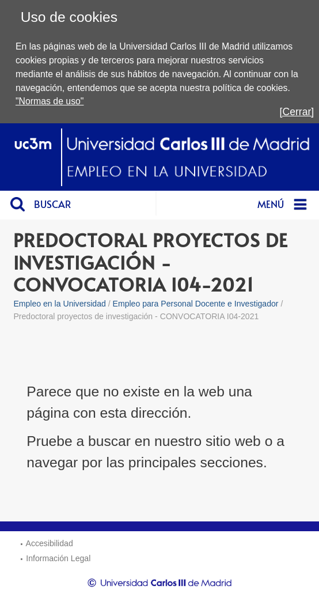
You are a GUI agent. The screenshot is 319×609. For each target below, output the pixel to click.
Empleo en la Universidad (59, 303)
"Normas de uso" (50, 101)
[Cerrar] (297, 112)
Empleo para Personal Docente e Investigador (196, 303)
